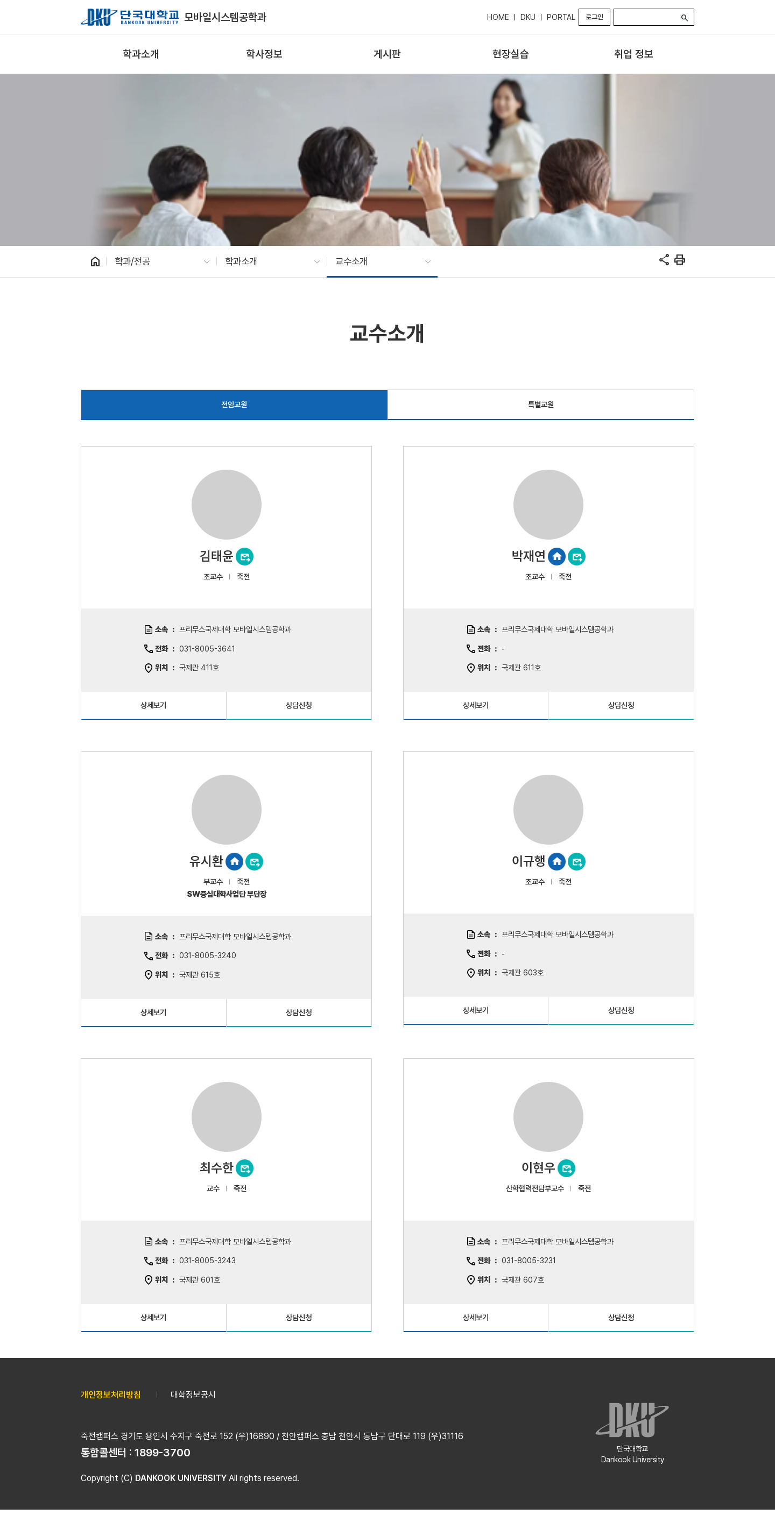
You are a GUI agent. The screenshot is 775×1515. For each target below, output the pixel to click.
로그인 (594, 17)
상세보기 (153, 705)
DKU (528, 17)
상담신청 (299, 705)
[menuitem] (141, 55)
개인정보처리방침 (111, 1395)
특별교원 (541, 404)
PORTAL (561, 17)
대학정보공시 (193, 1395)
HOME (498, 17)
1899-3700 (163, 1452)
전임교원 (234, 404)
